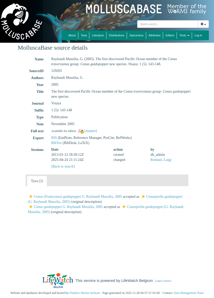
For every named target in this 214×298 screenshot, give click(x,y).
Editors (170, 35)
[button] (31, 196)
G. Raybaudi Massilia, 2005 (75, 196)
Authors (37, 78)
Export (38, 138)
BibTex (56, 143)
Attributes (154, 35)
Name (39, 59)
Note (40, 124)
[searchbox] (168, 24)
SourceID (36, 71)
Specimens (136, 35)
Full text (37, 131)
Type (40, 117)
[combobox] (167, 24)
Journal (38, 103)
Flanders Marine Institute (84, 293)
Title (40, 92)
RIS (54, 138)
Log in (198, 35)
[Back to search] (63, 166)
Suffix (39, 110)
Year (40, 85)
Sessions (37, 150)
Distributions (117, 35)
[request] (90, 131)
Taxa (84, 35)
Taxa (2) (37, 181)
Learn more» (163, 280)
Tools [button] (184, 35)
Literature (98, 35)
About (72, 35)
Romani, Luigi (161, 160)
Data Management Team (189, 293)
